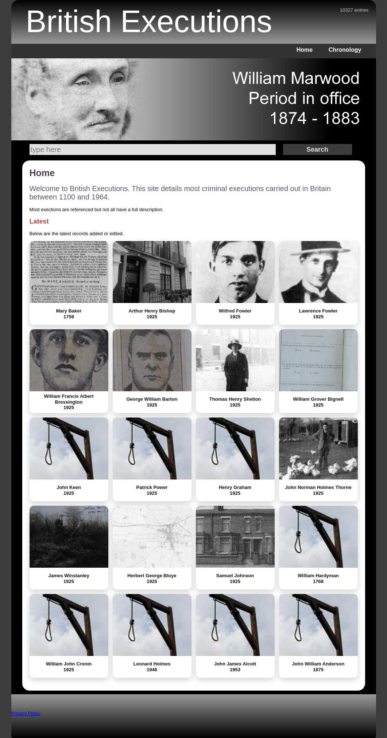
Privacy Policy (26, 713)
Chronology (345, 50)
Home (305, 50)
